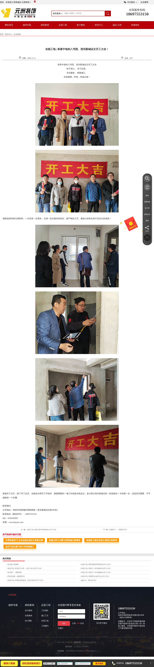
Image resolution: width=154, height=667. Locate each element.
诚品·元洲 (117, 25)
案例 (147, 195)
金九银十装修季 (13, 564)
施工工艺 (45, 616)
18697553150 (137, 14)
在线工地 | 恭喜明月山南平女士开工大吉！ (95, 576)
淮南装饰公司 (81, 651)
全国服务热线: (137, 9)
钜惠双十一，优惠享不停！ (118, 530)
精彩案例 (45, 25)
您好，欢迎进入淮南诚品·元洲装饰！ (18, 2)
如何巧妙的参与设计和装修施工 (19, 547)
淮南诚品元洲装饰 (89, 642)
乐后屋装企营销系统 (81, 647)
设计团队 (28, 621)
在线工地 (45, 621)
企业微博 (144, 2)
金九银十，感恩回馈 (15, 572)
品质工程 (63, 25)
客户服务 (81, 25)
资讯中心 (99, 25)
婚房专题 (27, 25)
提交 (64, 623)
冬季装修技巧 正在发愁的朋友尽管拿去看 (24, 540)
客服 (147, 221)
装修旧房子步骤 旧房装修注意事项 (64, 540)
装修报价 (135, 25)
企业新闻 (17, 34)
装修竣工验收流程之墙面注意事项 (101, 540)
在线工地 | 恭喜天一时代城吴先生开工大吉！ (96, 568)
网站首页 (9, 25)
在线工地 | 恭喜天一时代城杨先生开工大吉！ (96, 572)
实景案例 (28, 616)
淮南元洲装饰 (71, 651)
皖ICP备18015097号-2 (66, 642)
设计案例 (28, 610)
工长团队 (45, 610)
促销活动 (147, 214)
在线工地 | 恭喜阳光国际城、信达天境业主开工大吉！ (26, 580)
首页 (2, 34)
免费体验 (147, 202)
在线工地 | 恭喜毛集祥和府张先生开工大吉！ (96, 564)
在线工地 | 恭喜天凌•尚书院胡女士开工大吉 (41, 530)
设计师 (147, 208)
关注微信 (131, 2)
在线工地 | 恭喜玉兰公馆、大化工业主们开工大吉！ (25, 568)
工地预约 (45, 626)
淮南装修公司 (92, 651)
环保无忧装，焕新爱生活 (16, 576)
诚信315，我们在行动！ (89, 580)
